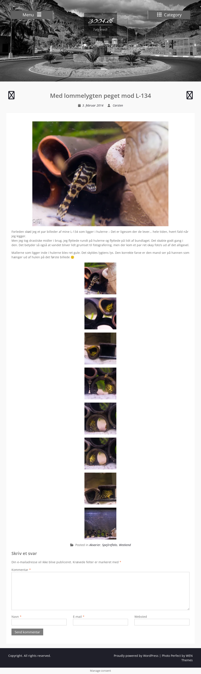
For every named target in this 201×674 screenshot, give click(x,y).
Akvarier (94, 545)
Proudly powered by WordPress (136, 656)
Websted (140, 617)
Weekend (125, 545)
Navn (16, 617)
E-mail (78, 617)
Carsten (118, 105)
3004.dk (100, 21)
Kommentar (21, 570)
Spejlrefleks (109, 545)
